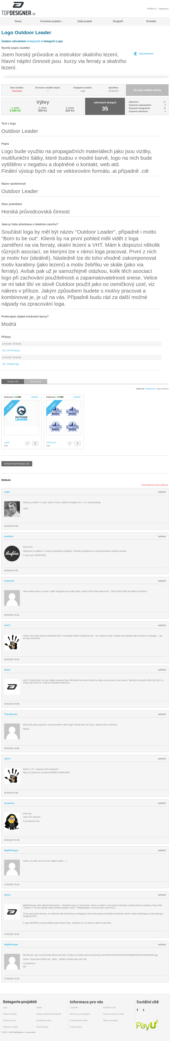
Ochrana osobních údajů (113, 1014)
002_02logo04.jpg (10, 364)
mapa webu (30, 1032)
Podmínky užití (109, 1007)
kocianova (51, 442)
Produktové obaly (43, 1020)
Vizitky (39, 1007)
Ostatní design (42, 1027)
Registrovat (164, 8)
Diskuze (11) (35, 381)
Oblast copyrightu (110, 1020)
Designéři (118, 21)
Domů (18, 21)
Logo (5, 1007)
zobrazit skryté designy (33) (17, 464)
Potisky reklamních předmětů (48, 1014)
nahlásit (34, 397)
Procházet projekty (50, 21)
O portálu (74, 1007)
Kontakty (151, 21)
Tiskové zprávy (76, 1027)
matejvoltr (33, 41)
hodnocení (150, 389)
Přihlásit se (151, 8)
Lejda (6, 442)
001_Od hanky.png (11, 350)
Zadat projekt (85, 21)
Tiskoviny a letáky (10, 1027)
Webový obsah (9, 1020)
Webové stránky (10, 1014)
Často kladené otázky (79, 1020)
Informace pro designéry (80, 1014)
